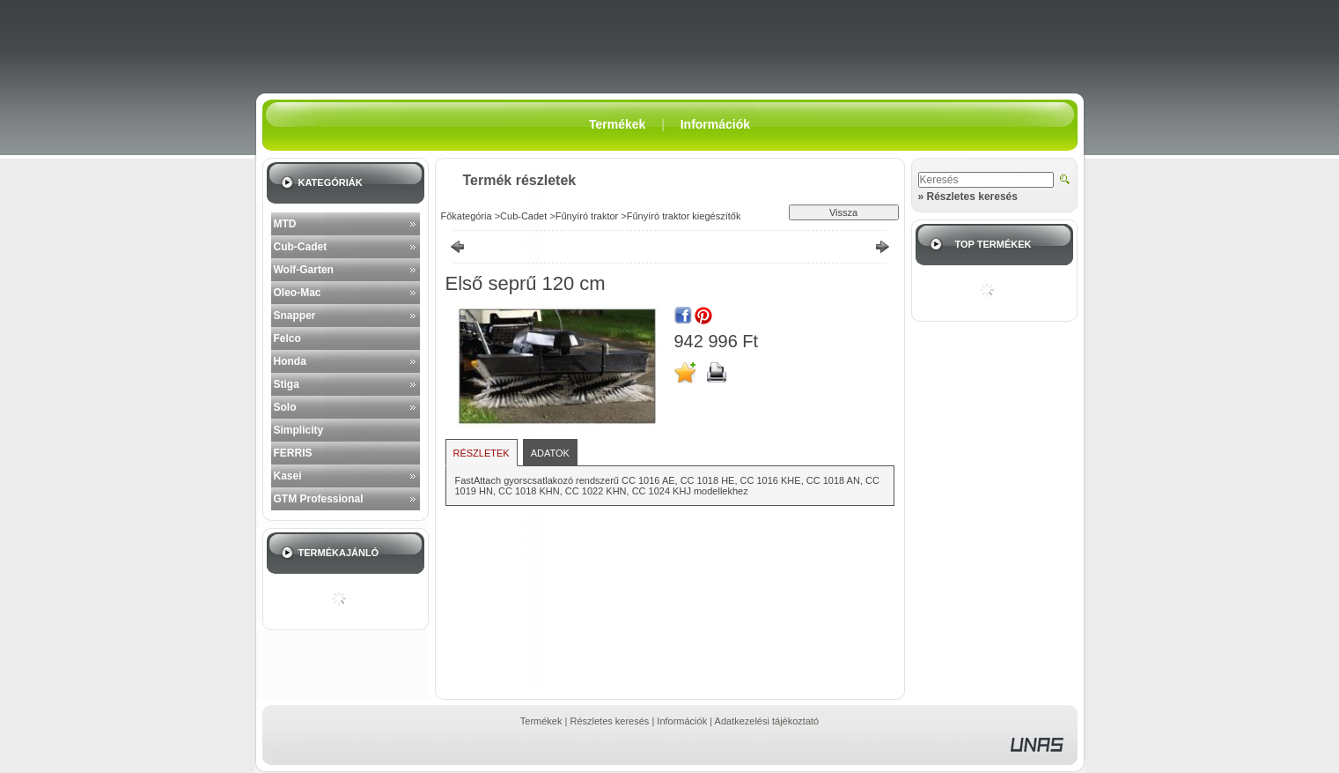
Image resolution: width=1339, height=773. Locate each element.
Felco (287, 338)
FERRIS (293, 453)
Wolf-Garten (304, 270)
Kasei (288, 476)
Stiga (286, 384)
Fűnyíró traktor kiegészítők (684, 216)
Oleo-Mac (297, 292)
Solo (285, 407)
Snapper (295, 315)
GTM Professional (319, 499)
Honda (290, 361)
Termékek (541, 721)
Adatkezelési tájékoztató (767, 721)
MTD (285, 224)
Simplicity (299, 430)
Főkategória (466, 216)
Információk (682, 721)
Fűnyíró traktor (587, 216)
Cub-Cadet (300, 247)
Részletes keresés (609, 721)
